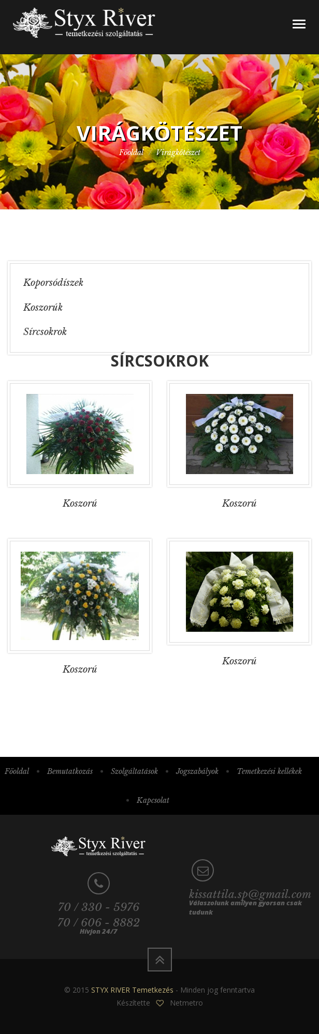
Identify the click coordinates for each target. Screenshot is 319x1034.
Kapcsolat (153, 800)
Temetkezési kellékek (269, 771)
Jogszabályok (197, 771)
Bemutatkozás (70, 771)
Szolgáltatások (134, 771)
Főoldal (131, 152)
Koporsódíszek (53, 282)
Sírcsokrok (45, 332)
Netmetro (186, 1003)
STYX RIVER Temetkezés (132, 990)
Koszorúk (43, 307)
